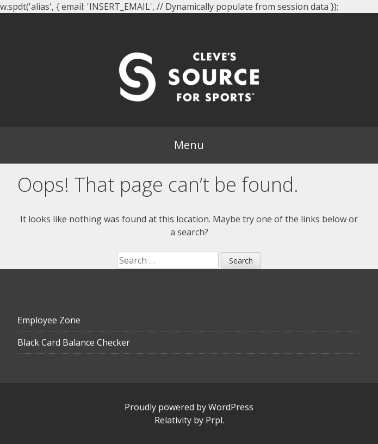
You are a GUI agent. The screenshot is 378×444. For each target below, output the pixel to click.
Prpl (214, 420)
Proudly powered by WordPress (189, 407)
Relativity (172, 420)
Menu (189, 144)
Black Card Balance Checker (73, 342)
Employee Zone (48, 320)
